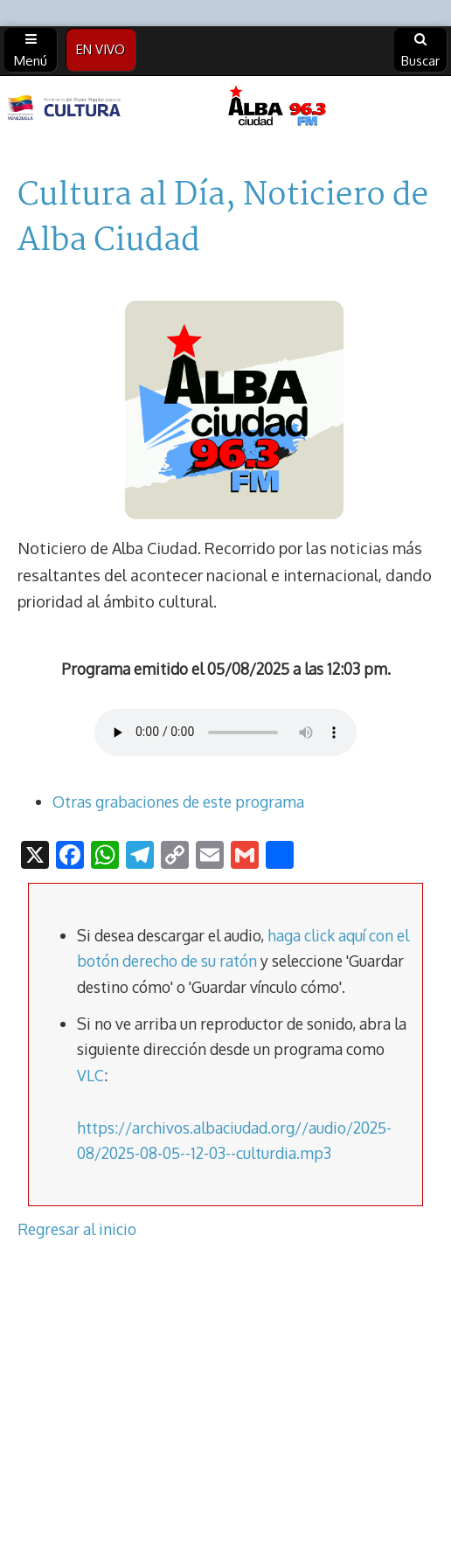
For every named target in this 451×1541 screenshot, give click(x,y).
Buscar (420, 50)
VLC (90, 1075)
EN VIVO (100, 49)
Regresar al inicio (76, 1229)
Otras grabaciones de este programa (178, 801)
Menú (30, 50)
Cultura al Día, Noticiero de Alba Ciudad (222, 219)
